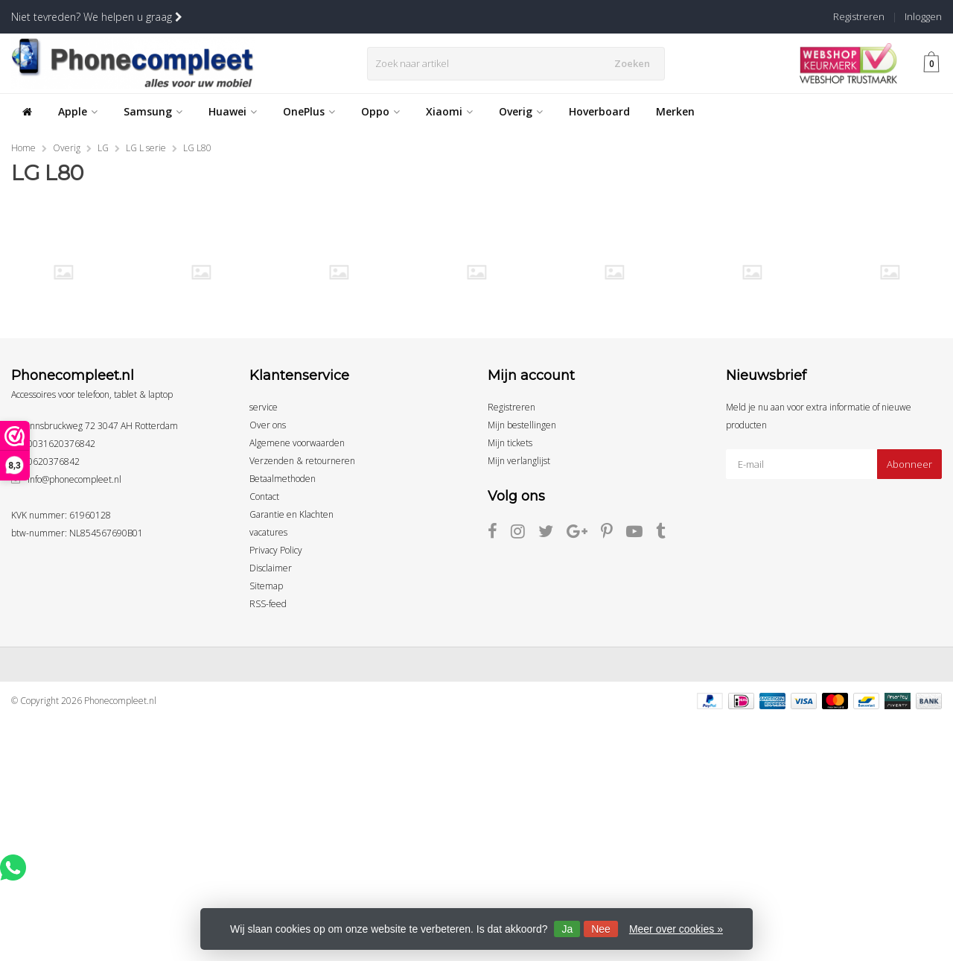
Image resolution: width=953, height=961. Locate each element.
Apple (78, 111)
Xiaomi (449, 111)
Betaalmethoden (282, 478)
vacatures (268, 532)
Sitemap (266, 586)
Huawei (232, 111)
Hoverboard (599, 111)
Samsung (153, 111)
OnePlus (309, 111)
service (263, 407)
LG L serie (146, 148)
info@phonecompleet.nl (74, 479)
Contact (264, 496)
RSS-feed (268, 603)
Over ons (267, 425)
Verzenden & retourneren (302, 460)
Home (23, 148)
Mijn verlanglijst (519, 460)
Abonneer (909, 464)
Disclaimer (270, 568)
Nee (601, 929)
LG (103, 148)
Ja (567, 929)
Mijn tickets (510, 443)
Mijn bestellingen (522, 425)
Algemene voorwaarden (297, 443)
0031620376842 (61, 443)
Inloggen (923, 16)
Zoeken (635, 63)
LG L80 (197, 148)
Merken (675, 111)
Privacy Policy (275, 550)
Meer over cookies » (676, 929)
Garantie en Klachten (291, 514)
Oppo (380, 111)
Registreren (859, 16)
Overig (521, 111)
